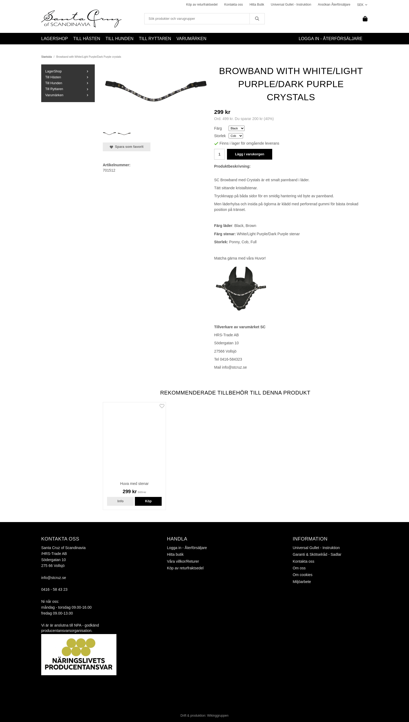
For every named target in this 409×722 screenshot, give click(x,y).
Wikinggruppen (218, 715)
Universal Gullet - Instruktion (291, 4)
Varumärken (191, 38)
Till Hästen (86, 38)
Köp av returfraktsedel (201, 4)
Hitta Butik (256, 4)
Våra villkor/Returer (183, 561)
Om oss (299, 568)
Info (121, 501)
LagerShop (54, 38)
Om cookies (302, 575)
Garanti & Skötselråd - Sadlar (317, 554)
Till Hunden (119, 38)
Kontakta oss (233, 4)
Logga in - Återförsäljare (330, 38)
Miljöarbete (302, 582)
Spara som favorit (126, 147)
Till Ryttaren (155, 38)
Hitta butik (175, 554)
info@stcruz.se (53, 578)
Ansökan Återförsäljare (334, 4)
